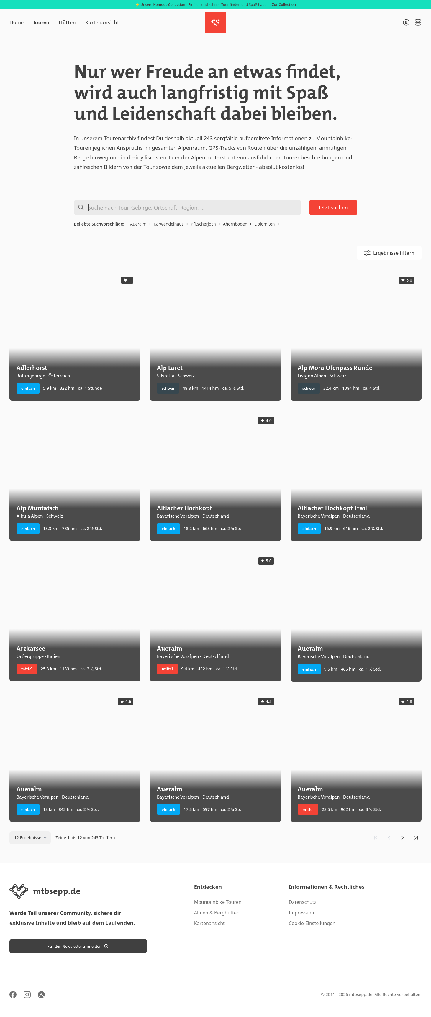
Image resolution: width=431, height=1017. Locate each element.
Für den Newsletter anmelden (78, 946)
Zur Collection (284, 4)
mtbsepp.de (360, 994)
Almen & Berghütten (217, 912)
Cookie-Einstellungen (312, 923)
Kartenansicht (102, 22)
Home (16, 22)
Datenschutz (303, 902)
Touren (41, 22)
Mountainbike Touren (218, 902)
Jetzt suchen (333, 207)
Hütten (67, 22)
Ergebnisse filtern (389, 252)
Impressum (301, 912)
